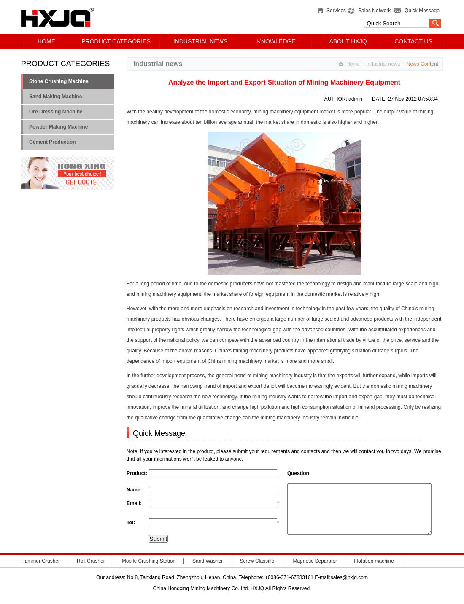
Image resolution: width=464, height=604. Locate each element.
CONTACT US (413, 41)
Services (335, 10)
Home (353, 64)
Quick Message (420, 10)
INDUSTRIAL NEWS (200, 41)
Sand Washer (207, 571)
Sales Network (373, 10)
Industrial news (383, 64)
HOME (46, 41)
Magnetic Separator (315, 571)
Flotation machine (374, 571)
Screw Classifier (258, 571)
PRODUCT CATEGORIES (116, 41)
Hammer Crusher (40, 571)
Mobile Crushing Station (148, 571)
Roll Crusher (91, 571)
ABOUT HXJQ (348, 41)
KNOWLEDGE (276, 41)
